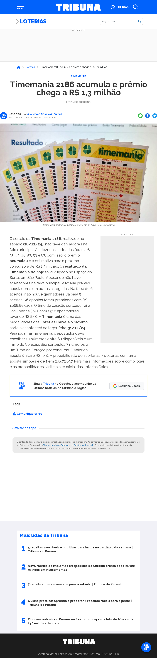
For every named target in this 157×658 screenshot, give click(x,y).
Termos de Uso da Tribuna (55, 445)
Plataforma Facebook (84, 445)
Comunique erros (27, 413)
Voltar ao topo (24, 428)
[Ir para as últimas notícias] (119, 7)
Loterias (33, 21)
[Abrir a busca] (135, 7)
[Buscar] (121, 21)
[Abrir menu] (20, 7)
